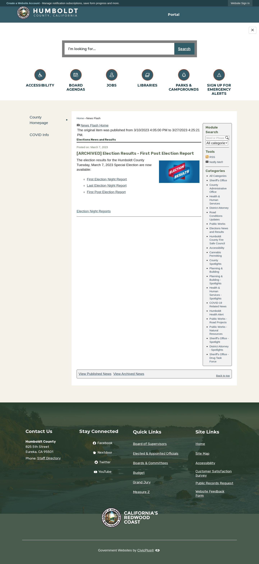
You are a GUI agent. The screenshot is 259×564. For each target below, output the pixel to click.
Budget (139, 473)
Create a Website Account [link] (23, 3)
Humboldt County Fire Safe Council (217, 240)
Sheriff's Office (218, 180)
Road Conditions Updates (216, 216)
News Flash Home (94, 125)
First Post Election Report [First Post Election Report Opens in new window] (106, 192)
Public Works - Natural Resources (218, 330)
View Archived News (128, 374)
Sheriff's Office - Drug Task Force (219, 358)
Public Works (217, 223)
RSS (212, 157)
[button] (67, 120)
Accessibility (217, 247)
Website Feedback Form (210, 494)
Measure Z (141, 492)
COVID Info (39, 135)
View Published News (95, 374)
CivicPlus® (145, 550)
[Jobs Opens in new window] (112, 77)
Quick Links (147, 432)
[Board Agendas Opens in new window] (76, 79)
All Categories (218, 175)
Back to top (223, 375)
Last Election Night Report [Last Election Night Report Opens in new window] (107, 185)
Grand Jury (142, 482)
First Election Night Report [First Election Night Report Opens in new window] (107, 179)
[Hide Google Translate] (252, 30)
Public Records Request (214, 483)
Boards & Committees (150, 463)
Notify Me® (216, 162)
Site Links (207, 432)
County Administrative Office (218, 188)
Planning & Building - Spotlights (216, 280)
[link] (240, 3)
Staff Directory (49, 458)
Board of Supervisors (150, 444)
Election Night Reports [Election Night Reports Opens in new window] (94, 211)
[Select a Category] (217, 143)
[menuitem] (174, 14)
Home (80, 118)
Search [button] (184, 49)
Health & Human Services (215, 200)
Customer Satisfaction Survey (214, 473)
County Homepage (39, 120)
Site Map (202, 453)
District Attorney (219, 207)
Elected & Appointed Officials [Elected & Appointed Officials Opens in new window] (155, 453)
